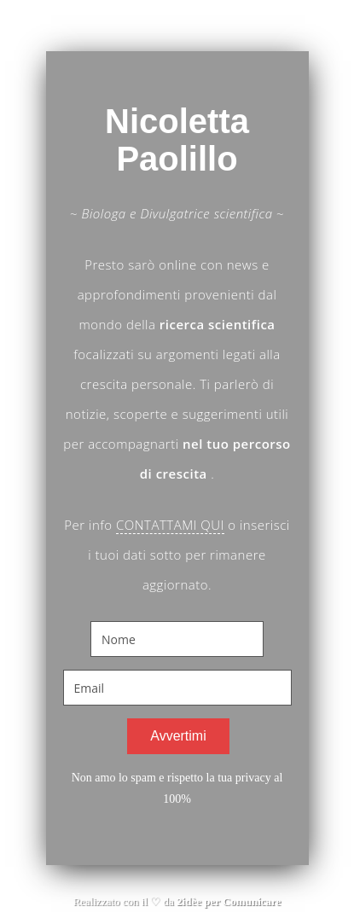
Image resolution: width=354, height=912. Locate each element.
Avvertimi (178, 736)
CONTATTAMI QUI (170, 524)
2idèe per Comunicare (229, 901)
